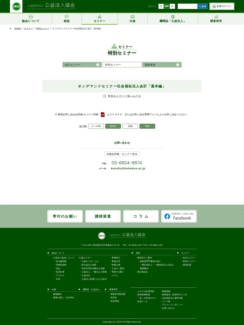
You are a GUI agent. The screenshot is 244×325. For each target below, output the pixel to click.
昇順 (130, 126)
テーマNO (96, 126)
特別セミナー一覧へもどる (124, 96)
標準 (167, 6)
